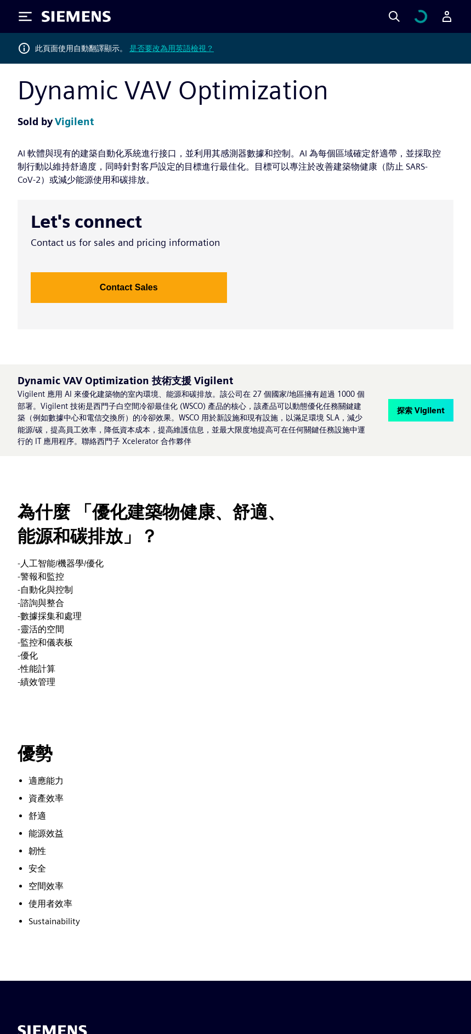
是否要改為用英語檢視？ (171, 48)
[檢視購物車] (421, 16)
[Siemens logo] (76, 16)
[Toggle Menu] (25, 16)
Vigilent (74, 121)
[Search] (394, 16)
